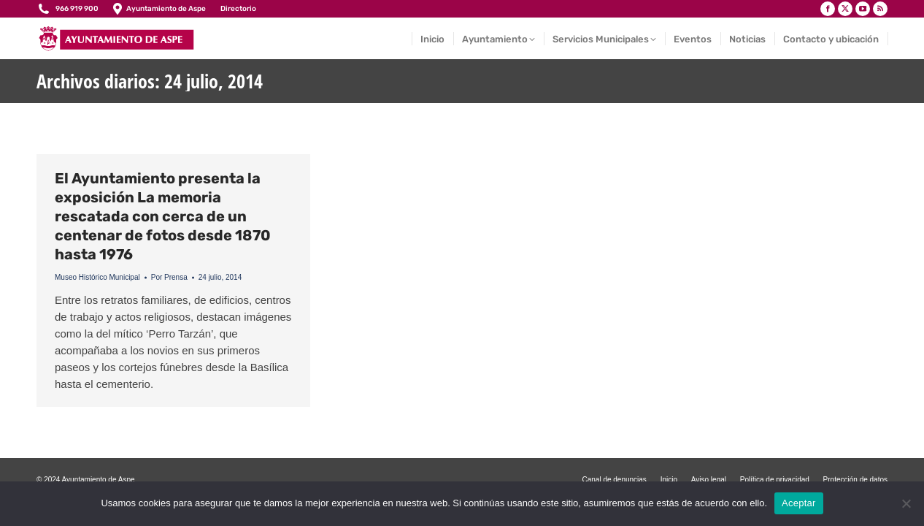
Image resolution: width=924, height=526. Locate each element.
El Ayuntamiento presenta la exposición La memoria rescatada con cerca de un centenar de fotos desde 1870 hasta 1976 (163, 216)
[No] (905, 503)
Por (169, 277)
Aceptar (799, 503)
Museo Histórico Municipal (97, 277)
